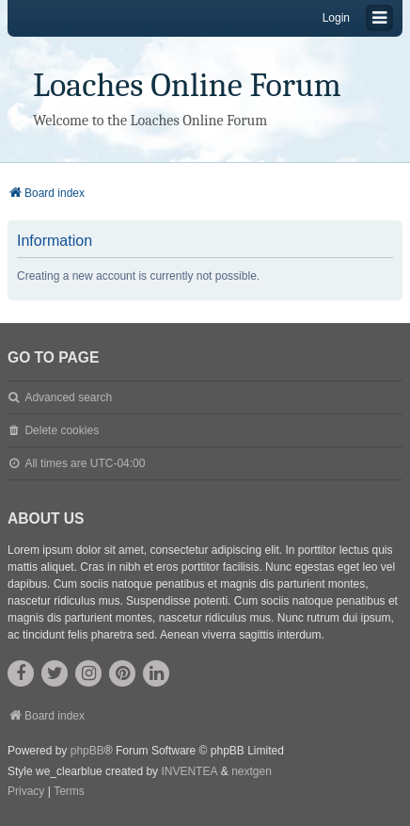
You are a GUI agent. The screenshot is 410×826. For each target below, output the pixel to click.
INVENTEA (189, 771)
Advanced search (68, 397)
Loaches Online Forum (187, 85)
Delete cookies (61, 430)
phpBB (87, 750)
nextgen (251, 771)
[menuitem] (26, 792)
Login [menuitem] (336, 17)
